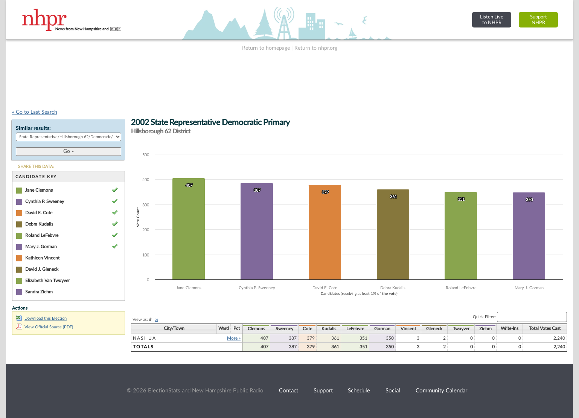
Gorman (382, 328)
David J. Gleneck (41, 269)
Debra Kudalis (39, 224)
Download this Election (41, 318)
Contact (288, 391)
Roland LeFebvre (41, 235)
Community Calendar (441, 391)
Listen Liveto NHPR (491, 20)
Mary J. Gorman (41, 246)
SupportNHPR (538, 20)
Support (323, 391)
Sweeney (284, 328)
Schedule (359, 391)
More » (234, 338)
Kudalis (328, 328)
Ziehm (485, 328)
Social (392, 391)
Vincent (408, 328)
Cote (307, 328)
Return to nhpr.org (315, 48)
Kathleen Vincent (42, 258)
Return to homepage (266, 48)
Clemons (256, 328)
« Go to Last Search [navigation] (34, 112)
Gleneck (434, 328)
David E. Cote (38, 213)
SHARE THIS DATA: (36, 167)
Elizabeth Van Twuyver (47, 280)
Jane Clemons (39, 190)
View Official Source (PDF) (44, 327)
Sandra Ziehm (39, 292)
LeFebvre (355, 328)
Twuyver (461, 328)
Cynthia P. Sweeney (44, 201)
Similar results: (33, 128)
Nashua (144, 338)
